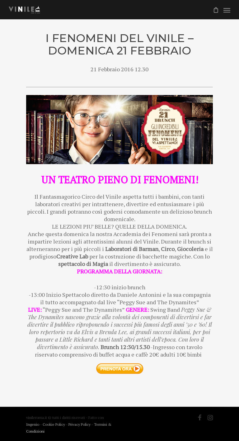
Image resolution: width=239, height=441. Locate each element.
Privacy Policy (79, 424)
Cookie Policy (54, 424)
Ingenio (32, 424)
